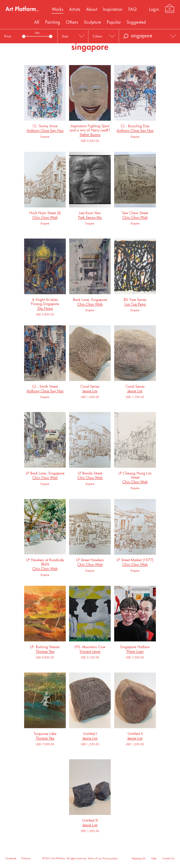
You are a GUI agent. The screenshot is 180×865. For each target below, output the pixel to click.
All (36, 22)
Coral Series (90, 387)
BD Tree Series (135, 300)
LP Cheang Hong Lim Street (135, 476)
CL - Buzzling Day (135, 126)
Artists (74, 9)
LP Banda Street (90, 474)
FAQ (132, 9)
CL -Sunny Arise (45, 126)
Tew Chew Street (135, 213)
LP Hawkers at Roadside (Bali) (45, 563)
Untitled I (90, 734)
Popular (114, 22)
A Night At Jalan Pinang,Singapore (45, 302)
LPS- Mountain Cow (90, 647)
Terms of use (94, 858)
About (91, 9)
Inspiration (112, 9)
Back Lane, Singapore (90, 300)
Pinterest (26, 858)
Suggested (136, 22)
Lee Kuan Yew (90, 213)
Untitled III (90, 821)
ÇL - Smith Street (45, 387)
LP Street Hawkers (90, 560)
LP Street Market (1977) (135, 560)
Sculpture (92, 22)
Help (154, 858)
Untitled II (135, 734)
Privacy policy (110, 858)
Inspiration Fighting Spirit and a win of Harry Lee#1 (90, 129)
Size (65, 36)
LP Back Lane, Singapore (45, 474)
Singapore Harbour (135, 647)
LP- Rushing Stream (45, 647)
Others (72, 22)
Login (154, 9)
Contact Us (168, 858)
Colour (97, 36)
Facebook (11, 858)
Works (57, 9)
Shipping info (139, 858)
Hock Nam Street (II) (45, 213)
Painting (52, 22)
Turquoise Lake (45, 734)
